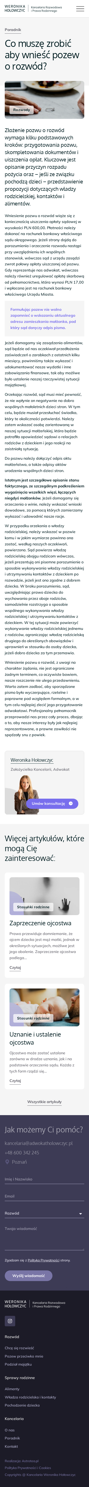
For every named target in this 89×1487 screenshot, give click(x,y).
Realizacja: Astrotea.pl (21, 1461)
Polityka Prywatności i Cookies (28, 1468)
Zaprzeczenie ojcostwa (40, 923)
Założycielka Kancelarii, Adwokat (40, 769)
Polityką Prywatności (43, 1260)
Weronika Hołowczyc (32, 760)
